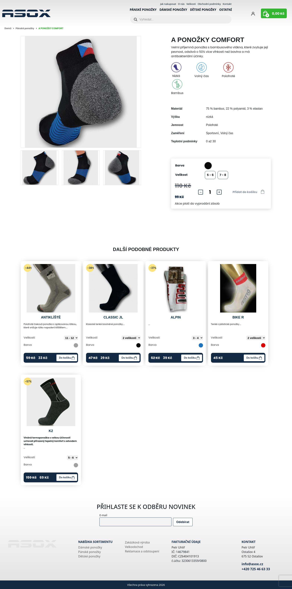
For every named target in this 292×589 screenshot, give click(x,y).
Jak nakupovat (168, 4)
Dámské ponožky (173, 10)
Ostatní (225, 10)
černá (208, 165)
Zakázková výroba (137, 542)
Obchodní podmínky (209, 4)
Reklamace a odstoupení (142, 551)
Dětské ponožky (203, 10)
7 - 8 (223, 175)
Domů (7, 28)
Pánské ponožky (143, 10)
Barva (179, 165)
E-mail (100, 515)
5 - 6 (210, 175)
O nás (181, 4)
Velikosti (191, 4)
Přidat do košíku (248, 192)
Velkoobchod (134, 547)
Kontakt (227, 4)
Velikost (181, 175)
